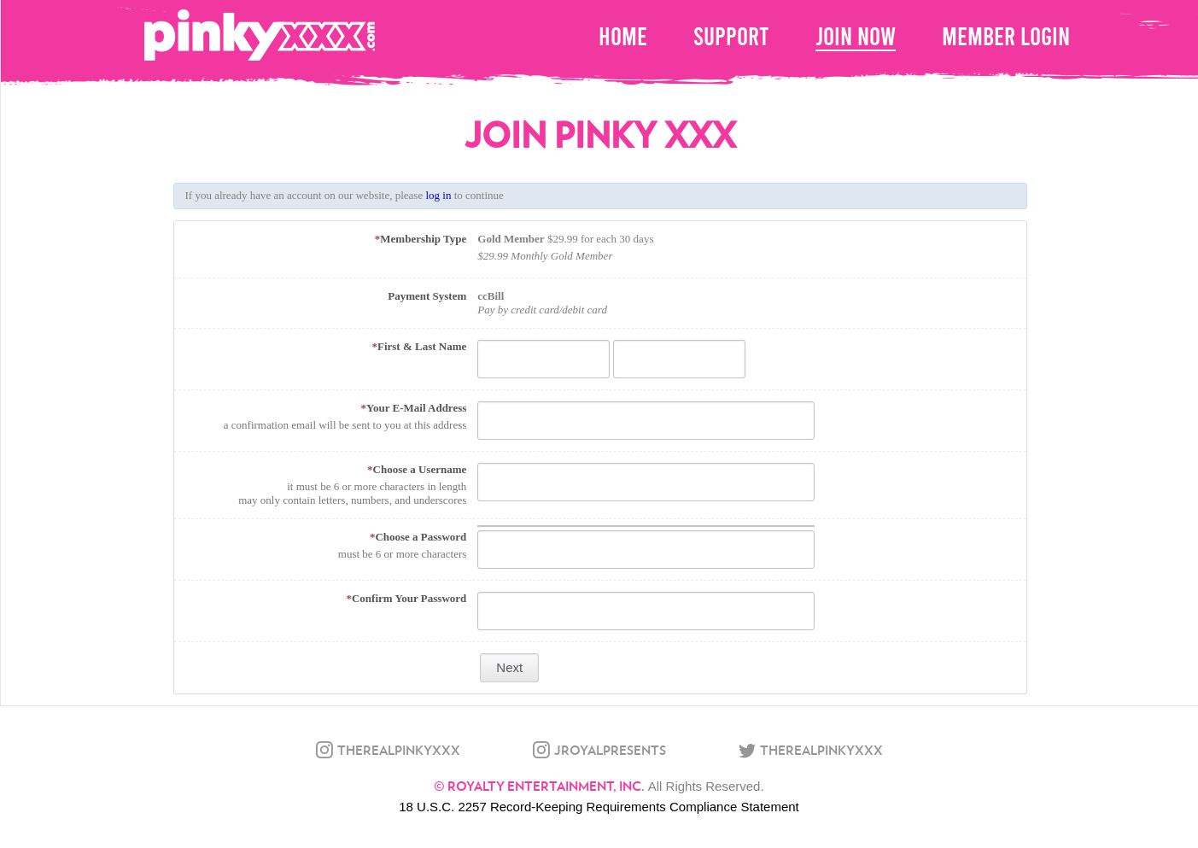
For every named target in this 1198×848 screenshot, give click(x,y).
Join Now (855, 36)
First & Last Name (418, 346)
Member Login (1006, 36)
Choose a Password (418, 536)
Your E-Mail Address (414, 407)
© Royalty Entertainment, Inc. (539, 785)
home (623, 36)
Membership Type (421, 238)
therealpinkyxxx (398, 749)
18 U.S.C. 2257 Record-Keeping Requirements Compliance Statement (599, 806)
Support (731, 36)
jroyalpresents (610, 749)
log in (438, 195)
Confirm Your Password (406, 598)
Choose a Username (416, 469)
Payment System (427, 295)
